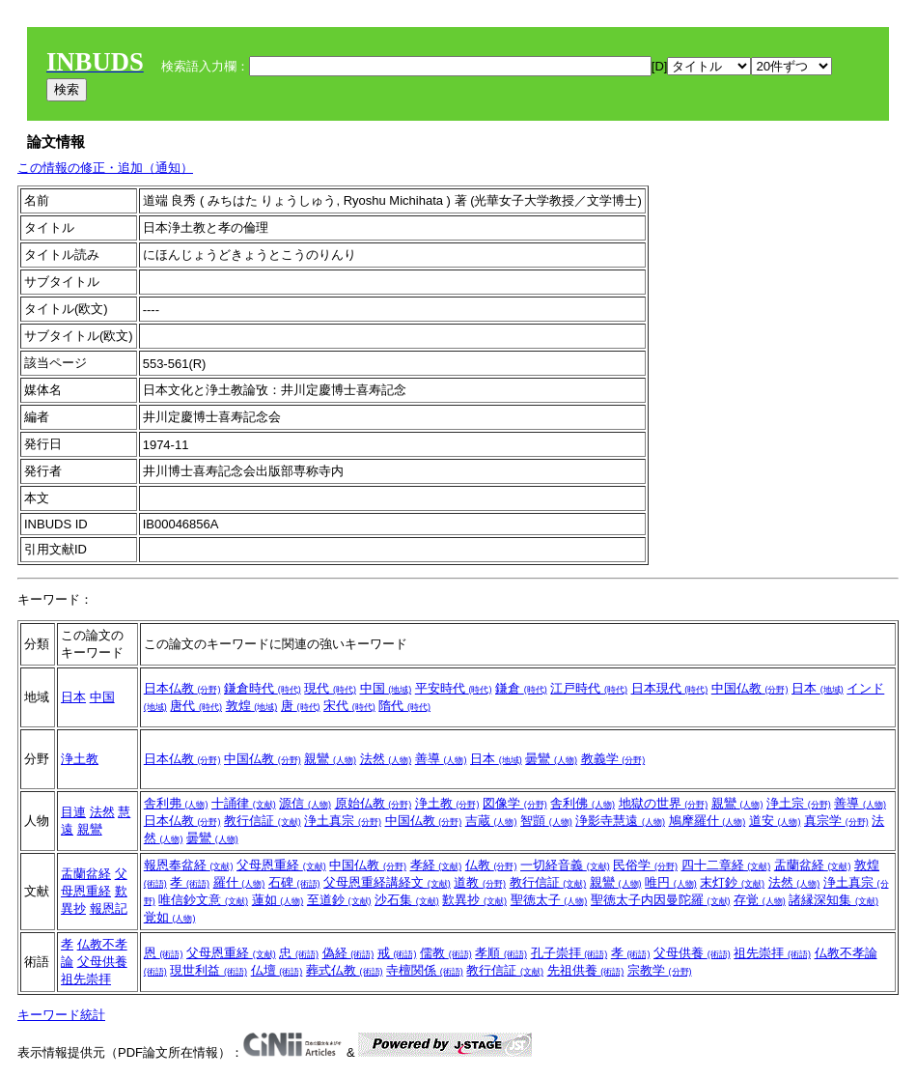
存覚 (760, 900)
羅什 (239, 882)
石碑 (294, 882)
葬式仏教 (344, 970)
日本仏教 (182, 688)
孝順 (501, 953)
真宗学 (836, 820)
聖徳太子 (549, 900)
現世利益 (208, 970)
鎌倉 (521, 688)
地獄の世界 (663, 803)
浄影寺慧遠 (620, 820)
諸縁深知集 (833, 900)
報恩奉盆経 (189, 865)
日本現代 (669, 688)
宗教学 (659, 970)
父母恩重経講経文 (387, 882)
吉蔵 (491, 820)
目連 (73, 812)
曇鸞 (551, 759)
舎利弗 (176, 803)
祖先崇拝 (86, 979)
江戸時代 (588, 688)
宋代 (349, 705)
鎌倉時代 (262, 688)
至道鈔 (339, 900)
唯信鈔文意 (203, 900)
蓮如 (278, 900)
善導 (441, 759)
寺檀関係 (424, 970)
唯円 (671, 882)
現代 (330, 688)
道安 (775, 820)
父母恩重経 (281, 865)
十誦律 (243, 803)
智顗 (546, 820)
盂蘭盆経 (86, 873)
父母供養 (102, 961)
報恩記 (108, 908)
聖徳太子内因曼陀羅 (661, 900)
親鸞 (330, 759)
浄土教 (79, 759)
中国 (102, 697)
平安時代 (453, 688)
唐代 (196, 705)
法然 (386, 759)
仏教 (491, 865)
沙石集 (407, 900)
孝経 (436, 865)
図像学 (515, 803)
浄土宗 (798, 803)
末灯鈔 (732, 882)
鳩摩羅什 (707, 820)
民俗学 (645, 865)
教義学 (613, 759)
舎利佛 (582, 803)
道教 (480, 882)
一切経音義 (565, 865)
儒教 (446, 953)
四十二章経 (726, 865)
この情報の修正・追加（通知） (105, 167)
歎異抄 (474, 900)
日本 (73, 697)
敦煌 (252, 705)
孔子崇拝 (569, 953)
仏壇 (277, 970)
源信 (305, 803)
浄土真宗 (342, 820)
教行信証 (262, 820)
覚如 (170, 917)
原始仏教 (373, 803)
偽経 (348, 953)
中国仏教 (750, 688)
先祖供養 (586, 970)
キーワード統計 (61, 1014)
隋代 (404, 705)
